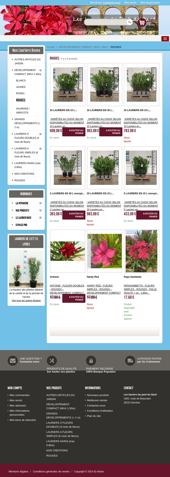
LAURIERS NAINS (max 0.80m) (27, 165)
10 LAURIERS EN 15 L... (63, 110)
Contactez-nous (29, 361)
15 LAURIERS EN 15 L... (137, 110)
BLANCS (21, 80)
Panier (153, 20)
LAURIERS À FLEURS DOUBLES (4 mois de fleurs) (26, 138)
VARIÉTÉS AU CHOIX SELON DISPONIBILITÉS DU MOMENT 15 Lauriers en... (141, 123)
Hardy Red (93, 276)
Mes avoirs (16, 400)
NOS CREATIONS (24, 173)
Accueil (51, 47)
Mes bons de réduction (23, 419)
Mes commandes (20, 395)
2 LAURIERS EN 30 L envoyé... (67, 193)
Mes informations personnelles (20, 412)
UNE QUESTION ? (31, 358)
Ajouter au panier (76, 131)
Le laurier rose (23, 217)
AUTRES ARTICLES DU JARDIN (27, 61)
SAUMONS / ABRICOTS (23, 110)
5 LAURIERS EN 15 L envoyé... (141, 193)
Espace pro (21, 225)
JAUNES (21, 87)
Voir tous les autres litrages (26, 300)
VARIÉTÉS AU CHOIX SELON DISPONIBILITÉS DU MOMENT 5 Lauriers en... (141, 206)
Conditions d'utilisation (100, 410)
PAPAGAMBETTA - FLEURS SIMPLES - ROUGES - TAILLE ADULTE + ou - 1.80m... (140, 289)
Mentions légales (18, 471)
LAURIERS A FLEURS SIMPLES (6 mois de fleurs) (26, 152)
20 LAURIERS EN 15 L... (100, 193)
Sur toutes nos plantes (61, 371)
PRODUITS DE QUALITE (62, 368)
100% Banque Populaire (101, 371)
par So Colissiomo (148, 361)
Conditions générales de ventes (51, 471)
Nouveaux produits (98, 395)
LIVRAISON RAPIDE (149, 358)
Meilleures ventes (97, 400)
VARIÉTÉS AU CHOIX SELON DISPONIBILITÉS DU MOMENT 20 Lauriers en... (104, 206)
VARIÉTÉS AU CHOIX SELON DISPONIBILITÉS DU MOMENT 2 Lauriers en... (67, 206)
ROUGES (20, 100)
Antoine (54, 276)
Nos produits (22, 210)
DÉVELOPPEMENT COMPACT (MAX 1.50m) (27, 72)
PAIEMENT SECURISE (99, 368)
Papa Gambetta (132, 276)
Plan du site (94, 415)
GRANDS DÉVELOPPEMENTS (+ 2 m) (27, 123)
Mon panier (130, 2)
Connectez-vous (112, 2)
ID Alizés (99, 471)
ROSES (20, 93)
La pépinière (22, 203)
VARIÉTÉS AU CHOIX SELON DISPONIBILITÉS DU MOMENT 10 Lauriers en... (67, 123)
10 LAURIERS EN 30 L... (100, 110)
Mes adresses (18, 405)
